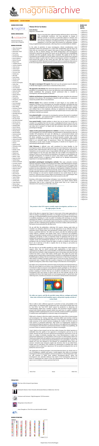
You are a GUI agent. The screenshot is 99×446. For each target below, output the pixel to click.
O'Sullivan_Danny (17, 137)
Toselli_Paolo (16, 180)
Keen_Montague (17, 103)
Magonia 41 (84, 99)
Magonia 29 (84, 79)
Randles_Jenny (16, 149)
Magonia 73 (84, 154)
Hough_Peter (16, 98)
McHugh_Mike (16, 125)
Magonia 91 (84, 185)
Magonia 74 (84, 156)
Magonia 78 (84, 163)
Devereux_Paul (16, 72)
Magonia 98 (84, 197)
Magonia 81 (84, 168)
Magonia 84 (84, 173)
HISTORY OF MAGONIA (25, 21)
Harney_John (16, 92)
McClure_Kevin (16, 122)
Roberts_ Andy (16, 156)
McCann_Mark (16, 118)
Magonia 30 (84, 80)
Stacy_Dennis (16, 173)
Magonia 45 (84, 106)
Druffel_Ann (16, 74)
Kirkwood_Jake (16, 105)
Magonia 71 (84, 151)
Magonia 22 (84, 67)
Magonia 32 (84, 84)
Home (53, 371)
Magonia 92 (84, 187)
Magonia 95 (84, 192)
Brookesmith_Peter (17, 56)
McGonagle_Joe (16, 123)
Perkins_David (16, 144)
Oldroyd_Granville (17, 139)
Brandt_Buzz (16, 55)
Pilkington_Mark (17, 146)
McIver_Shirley (16, 127)
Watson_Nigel (16, 184)
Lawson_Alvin (16, 110)
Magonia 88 (84, 180)
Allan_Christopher (17, 48)
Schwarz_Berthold (17, 161)
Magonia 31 (84, 82)
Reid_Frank (15, 151)
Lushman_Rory (16, 111)
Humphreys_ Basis (17, 99)
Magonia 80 (84, 166)
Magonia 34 (84, 87)
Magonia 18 (84, 60)
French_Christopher (18, 82)
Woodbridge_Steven (17, 185)
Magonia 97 (84, 196)
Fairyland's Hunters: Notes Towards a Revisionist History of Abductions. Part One (38, 389)
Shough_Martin (16, 165)
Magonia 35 (84, 89)
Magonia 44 (84, 104)
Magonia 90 (84, 184)
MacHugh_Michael (17, 113)
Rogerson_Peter (17, 158)
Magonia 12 (84, 49)
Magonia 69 (84, 147)
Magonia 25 (84, 72)
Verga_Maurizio (17, 182)
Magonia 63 (84, 137)
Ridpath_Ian (16, 153)
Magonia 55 (84, 123)
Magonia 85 (84, 175)
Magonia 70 (84, 149)
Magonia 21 (84, 65)
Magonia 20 (84, 63)
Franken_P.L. (16, 80)
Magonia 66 (84, 142)
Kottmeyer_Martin (17, 108)
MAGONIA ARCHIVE (14, 21)
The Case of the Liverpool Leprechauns (28, 383)
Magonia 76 (84, 159)
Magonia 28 (84, 77)
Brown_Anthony (17, 58)
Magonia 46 (84, 108)
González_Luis (16, 86)
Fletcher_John (16, 79)
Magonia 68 (84, 146)
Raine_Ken (15, 148)
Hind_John (15, 96)
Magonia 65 (84, 141)
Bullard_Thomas (17, 60)
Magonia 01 (84, 30)
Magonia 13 (84, 51)
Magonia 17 (84, 58)
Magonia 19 (84, 61)
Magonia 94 (84, 190)
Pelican (14, 142)
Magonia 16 (84, 56)
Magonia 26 (84, 73)
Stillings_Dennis (17, 175)
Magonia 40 (84, 98)
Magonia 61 (84, 134)
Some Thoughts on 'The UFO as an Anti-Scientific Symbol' (32, 409)
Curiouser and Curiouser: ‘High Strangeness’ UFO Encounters (33, 396)
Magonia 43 (84, 103)
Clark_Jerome (16, 67)
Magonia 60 (84, 132)
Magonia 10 (84, 46)
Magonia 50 (84, 115)
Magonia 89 (84, 182)
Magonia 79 (84, 165)
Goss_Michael (16, 87)
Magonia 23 (84, 68)
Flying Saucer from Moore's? (25, 403)
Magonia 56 (84, 125)
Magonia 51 (84, 116)
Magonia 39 (84, 96)
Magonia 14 (84, 53)
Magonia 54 (84, 122)
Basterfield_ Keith (17, 51)
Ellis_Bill (15, 75)
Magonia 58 (84, 128)
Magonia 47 (84, 110)
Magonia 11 (84, 48)
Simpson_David (16, 168)
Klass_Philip (16, 106)
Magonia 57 (84, 127)
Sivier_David (16, 170)
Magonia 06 (84, 39)
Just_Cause (15, 101)
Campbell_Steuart (17, 63)
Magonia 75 (84, 158)
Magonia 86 (84, 177)
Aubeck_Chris (16, 49)
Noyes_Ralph (16, 135)
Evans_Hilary (16, 77)
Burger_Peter (16, 61)
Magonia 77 (84, 161)
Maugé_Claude (16, 117)
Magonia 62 (84, 135)
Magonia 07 (84, 41)
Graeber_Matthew (17, 89)
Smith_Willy (16, 172)
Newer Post (32, 371)
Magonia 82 (84, 170)
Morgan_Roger (16, 130)
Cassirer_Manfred (17, 65)
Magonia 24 (84, 70)
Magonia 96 (84, 194)
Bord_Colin (15, 53)
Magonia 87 (84, 178)
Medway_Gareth (17, 129)
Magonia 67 (84, 144)
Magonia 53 (84, 120)
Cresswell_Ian (16, 70)
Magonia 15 (84, 55)
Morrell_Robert (16, 132)
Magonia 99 (84, 199)
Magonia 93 (84, 189)
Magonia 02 (84, 32)
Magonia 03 (84, 34)
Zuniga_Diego (16, 187)
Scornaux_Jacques (17, 163)
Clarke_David (16, 68)
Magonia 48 (84, 111)
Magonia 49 (84, 113)
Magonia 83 (84, 172)
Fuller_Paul (15, 84)
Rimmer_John (16, 154)
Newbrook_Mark (17, 134)
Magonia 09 (84, 44)
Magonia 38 (84, 94)
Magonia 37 (84, 92)
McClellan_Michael (17, 120)
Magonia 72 (84, 153)
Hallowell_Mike (17, 91)
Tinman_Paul (16, 178)
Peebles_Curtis (16, 141)
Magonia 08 (84, 42)
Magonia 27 (84, 75)
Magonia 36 (84, 91)
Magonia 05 (84, 37)
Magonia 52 (84, 118)
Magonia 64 (84, 139)
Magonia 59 (84, 130)
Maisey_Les (15, 115)
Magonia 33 (84, 85)
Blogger (56, 442)
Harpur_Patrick (16, 94)
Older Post (74, 371)
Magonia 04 (84, 36)
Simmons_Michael (17, 166)
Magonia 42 (84, 101)
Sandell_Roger (16, 160)
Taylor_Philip (16, 177)
